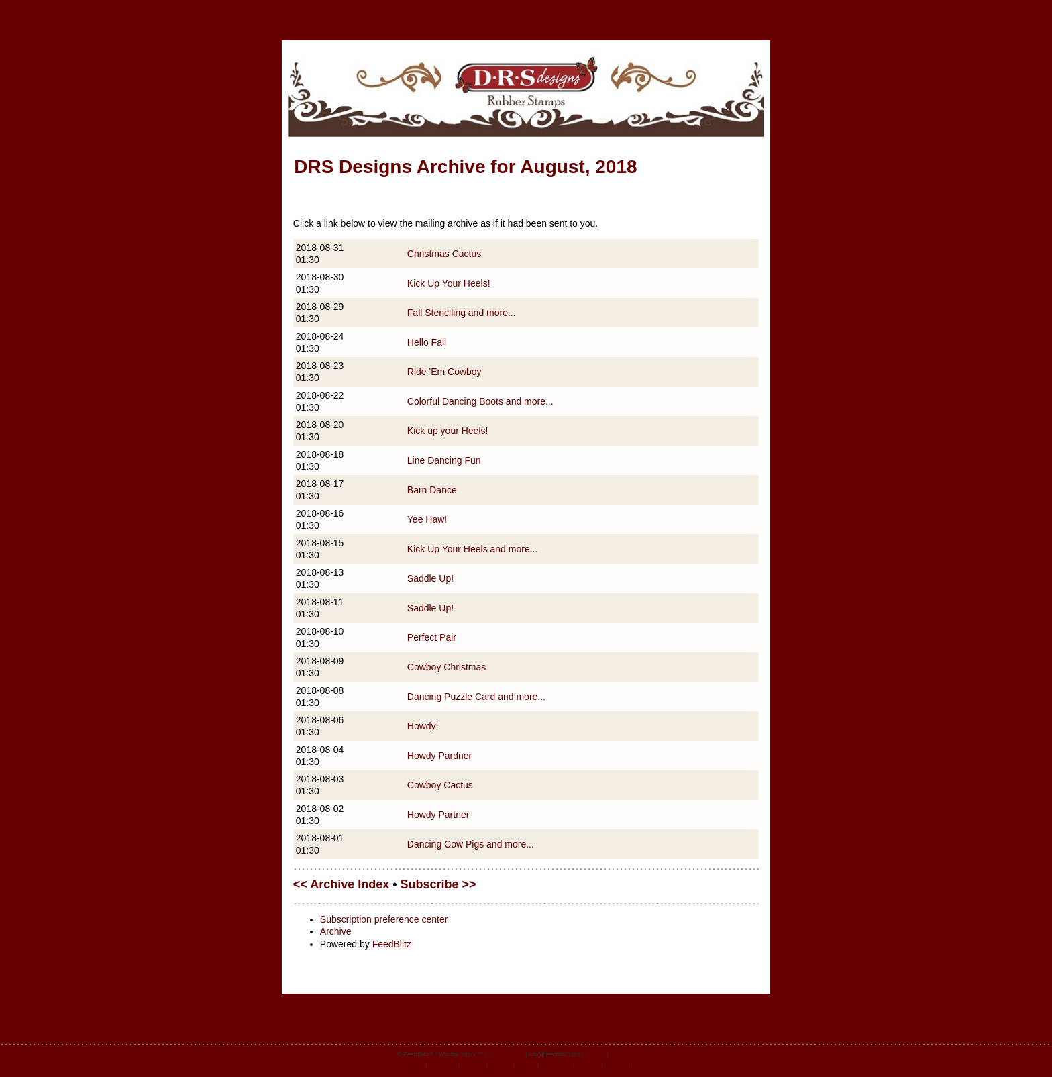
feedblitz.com (506, 1054)
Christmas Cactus (444, 253)
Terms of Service (632, 1054)
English (414, 1065)
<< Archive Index (341, 884)
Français (473, 1065)
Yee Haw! (427, 519)
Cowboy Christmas (446, 667)
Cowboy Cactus (440, 785)
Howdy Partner (438, 814)
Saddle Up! (430, 578)
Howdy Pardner (439, 755)
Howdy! (423, 726)
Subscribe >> (438, 884)
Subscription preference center (384, 919)
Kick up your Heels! (447, 430)
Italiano (525, 1065)
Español (500, 1065)
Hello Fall (426, 342)
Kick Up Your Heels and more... (472, 549)
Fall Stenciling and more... (461, 312)
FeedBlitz (391, 944)
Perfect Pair (431, 637)
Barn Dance (432, 489)
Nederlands (556, 1065)
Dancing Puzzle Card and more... (476, 696)
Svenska (588, 1065)
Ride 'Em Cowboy (444, 371)
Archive (336, 931)
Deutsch (615, 1065)
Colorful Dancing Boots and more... (480, 401)
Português (442, 1065)
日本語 (640, 1065)
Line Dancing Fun (444, 460)
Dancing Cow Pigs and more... (470, 844)
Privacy (595, 1054)
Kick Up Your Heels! (448, 283)
